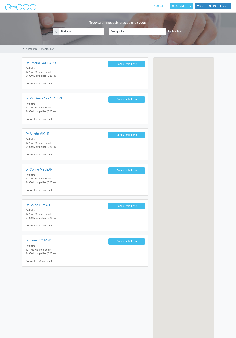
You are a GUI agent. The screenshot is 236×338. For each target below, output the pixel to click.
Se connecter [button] (181, 6)
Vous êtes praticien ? (212, 6)
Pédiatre (32, 48)
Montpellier (47, 48)
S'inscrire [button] (159, 6)
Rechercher (174, 31)
